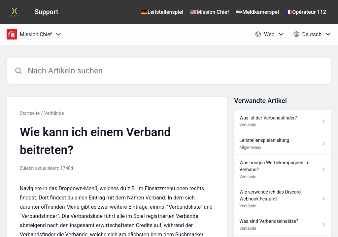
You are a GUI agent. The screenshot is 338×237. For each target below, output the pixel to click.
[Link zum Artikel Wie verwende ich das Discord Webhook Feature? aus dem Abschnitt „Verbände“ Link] (282, 198)
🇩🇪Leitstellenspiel (162, 12)
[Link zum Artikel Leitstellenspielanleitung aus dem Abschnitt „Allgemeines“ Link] (282, 143)
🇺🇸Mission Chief (209, 12)
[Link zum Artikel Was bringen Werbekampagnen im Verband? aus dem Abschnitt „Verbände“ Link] (282, 169)
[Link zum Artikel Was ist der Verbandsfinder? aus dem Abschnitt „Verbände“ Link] (282, 121)
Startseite (30, 113)
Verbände (54, 113)
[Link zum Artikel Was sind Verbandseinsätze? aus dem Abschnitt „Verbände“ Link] (282, 224)
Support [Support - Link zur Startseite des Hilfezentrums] (46, 12)
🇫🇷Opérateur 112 (306, 12)
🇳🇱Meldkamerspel (257, 12)
